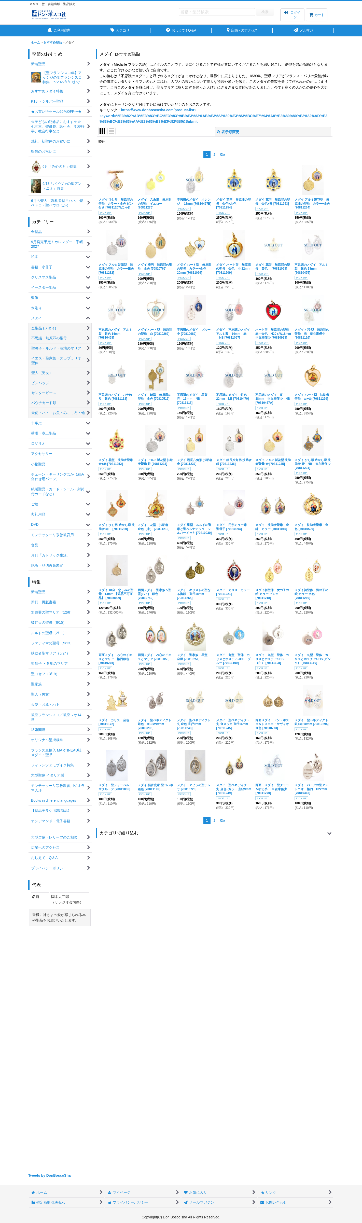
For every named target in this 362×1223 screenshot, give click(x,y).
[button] (215, 833)
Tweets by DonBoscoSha (49, 1175)
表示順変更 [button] (228, 132)
